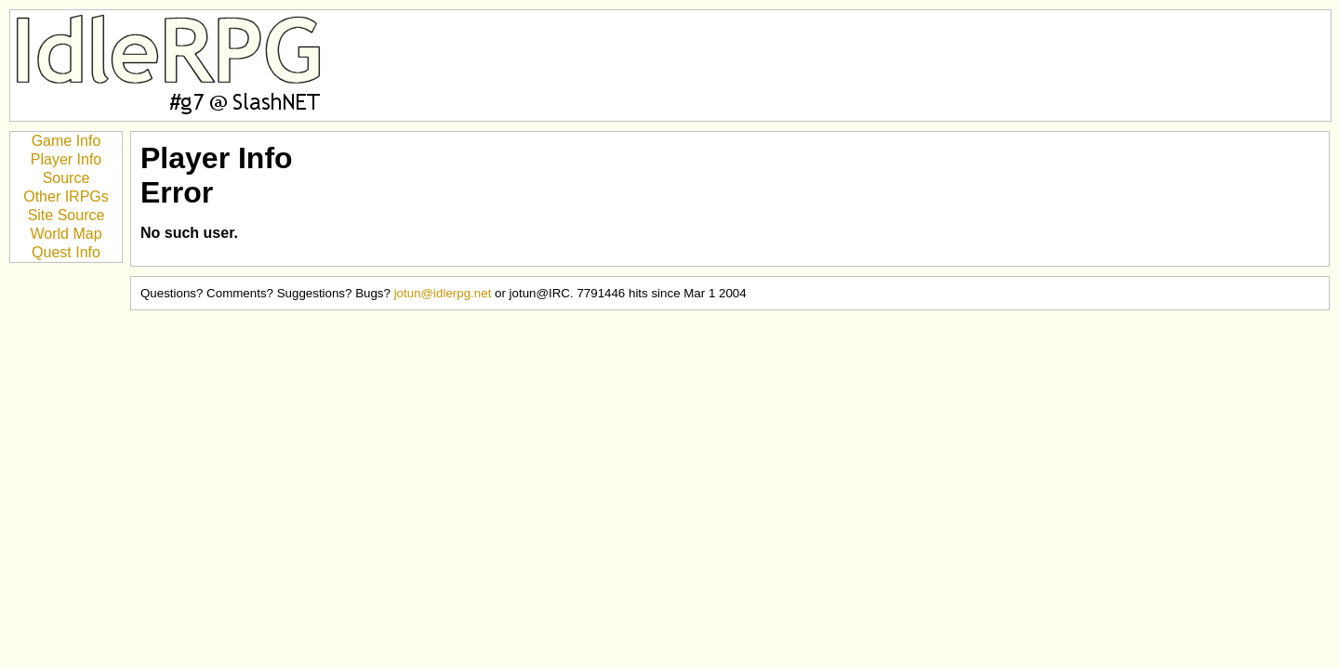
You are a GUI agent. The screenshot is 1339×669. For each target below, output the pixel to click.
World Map (65, 234)
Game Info (66, 141)
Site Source (66, 215)
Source (66, 178)
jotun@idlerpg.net (443, 293)
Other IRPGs (66, 196)
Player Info (66, 159)
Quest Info (66, 252)
